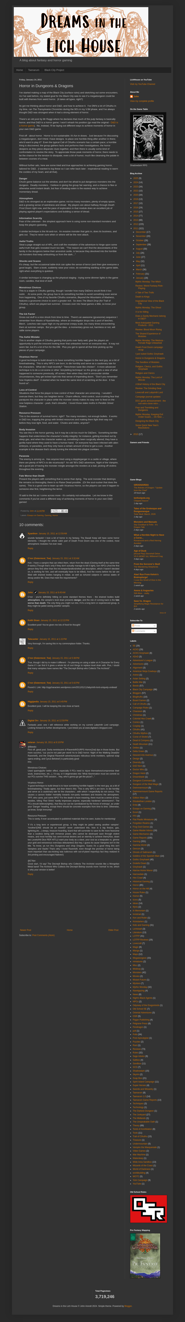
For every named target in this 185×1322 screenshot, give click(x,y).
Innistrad (137, 914)
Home (19, 70)
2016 (136, 207)
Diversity (137, 762)
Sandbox (137, 1063)
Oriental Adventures (142, 1012)
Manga (136, 950)
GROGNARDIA (141, 485)
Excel (135, 812)
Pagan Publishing (141, 1020)
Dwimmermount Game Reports (147, 791)
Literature (137, 932)
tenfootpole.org (142, 498)
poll (134, 1031)
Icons (135, 899)
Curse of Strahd (140, 737)
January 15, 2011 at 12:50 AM (53, 533)
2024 (136, 182)
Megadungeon (140, 958)
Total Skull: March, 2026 (145, 514)
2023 (136, 186)
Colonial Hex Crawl (142, 718)
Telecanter (33, 639)
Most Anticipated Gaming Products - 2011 (147, 324)
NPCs (135, 1001)
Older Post (113, 930)
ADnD (135, 656)
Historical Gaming (141, 881)
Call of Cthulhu (140, 704)
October (140, 240)
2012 (136, 224)
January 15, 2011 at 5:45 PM (53, 701)
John (30, 592)
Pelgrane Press (140, 1023)
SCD (135, 1067)
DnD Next (137, 766)
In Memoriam (139, 910)
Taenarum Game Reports (145, 1100)
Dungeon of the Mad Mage (145, 784)
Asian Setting (139, 678)
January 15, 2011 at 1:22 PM (53, 639)
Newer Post (25, 930)
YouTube (137, 1183)
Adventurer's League (142, 660)
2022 (136, 191)
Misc (135, 965)
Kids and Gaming (141, 925)
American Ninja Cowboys (145, 671)
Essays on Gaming (35, 515)
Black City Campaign (143, 689)
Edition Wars (139, 797)
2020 (136, 195)
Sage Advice (139, 1056)
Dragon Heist (139, 773)
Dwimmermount (140, 787)
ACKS (136, 649)
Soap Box (137, 1078)
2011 (136, 228)
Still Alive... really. (142, 593)
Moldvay (137, 969)
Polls (135, 1034)
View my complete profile (142, 101)
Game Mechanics (141, 834)
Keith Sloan (34, 620)
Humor (136, 896)
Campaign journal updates (147, 396)
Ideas (135, 903)
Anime (136, 675)
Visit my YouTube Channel (142, 84)
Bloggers (137, 693)
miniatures (138, 961)
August (139, 249)
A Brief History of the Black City (150, 384)
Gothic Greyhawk (141, 859)
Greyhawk (137, 867)
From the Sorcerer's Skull (147, 564)
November (141, 236)
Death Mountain (140, 744)
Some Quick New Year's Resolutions (146, 426)
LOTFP (136, 936)
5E (134, 645)
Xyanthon (33, 533)
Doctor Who (138, 769)
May (138, 261)
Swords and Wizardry (143, 1089)
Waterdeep (138, 1158)
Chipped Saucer (141, 501)
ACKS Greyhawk (141, 653)
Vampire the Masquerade (145, 1147)
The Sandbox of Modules (147, 362)
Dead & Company (141, 740)
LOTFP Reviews (140, 939)
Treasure (137, 1140)
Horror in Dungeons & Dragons (150, 358)
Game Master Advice (143, 830)
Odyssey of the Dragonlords (146, 1005)
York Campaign (140, 1180)
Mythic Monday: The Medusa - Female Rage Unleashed (149, 341)
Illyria (135, 907)
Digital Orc (33, 720)
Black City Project (54, 70)
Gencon (136, 848)
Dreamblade (138, 777)
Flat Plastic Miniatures (143, 819)
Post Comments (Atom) (43, 935)
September (141, 244)
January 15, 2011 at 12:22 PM (55, 620)
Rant (135, 1045)
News (135, 994)
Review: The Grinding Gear (148, 388)
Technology (138, 1107)
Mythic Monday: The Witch (148, 281)
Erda (135, 805)
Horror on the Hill (141, 888)
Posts (136, 625)
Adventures (138, 664)
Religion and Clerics (145, 373)
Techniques (138, 1103)
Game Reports (140, 837)
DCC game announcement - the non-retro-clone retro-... (150, 402)
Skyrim (136, 1074)
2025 (136, 178)
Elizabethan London (142, 801)
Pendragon (138, 1027)
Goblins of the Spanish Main (146, 856)
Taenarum (33, 70)
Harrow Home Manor (143, 870)
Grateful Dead (139, 863)
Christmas (137, 715)
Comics (136, 722)
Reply (30, 548)
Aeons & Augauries (144, 590)
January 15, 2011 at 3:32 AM (65, 558)
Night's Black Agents (142, 998)
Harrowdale (138, 874)
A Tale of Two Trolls (144, 292)
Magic (135, 947)
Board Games (139, 700)
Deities (136, 747)
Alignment (137, 667)
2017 (136, 203)
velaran (31, 742)
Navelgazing (139, 990)
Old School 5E (140, 1009)
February (140, 274)
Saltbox (136, 1060)
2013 (136, 220)
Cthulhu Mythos (140, 733)
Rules (135, 1052)
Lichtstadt (137, 929)
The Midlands (139, 1118)
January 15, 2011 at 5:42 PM (65, 683)
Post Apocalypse (141, 1038)
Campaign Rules (141, 707)
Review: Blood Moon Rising (148, 329)
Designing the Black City (147, 421)
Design (136, 758)
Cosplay (136, 726)
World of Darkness (141, 1169)
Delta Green (138, 751)
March (139, 269)
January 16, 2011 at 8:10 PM (50, 742)
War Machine (139, 1154)
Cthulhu (136, 729)
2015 (136, 211)
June (138, 257)
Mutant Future (139, 980)
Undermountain (140, 1143)
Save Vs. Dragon (142, 601)
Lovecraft (137, 943)
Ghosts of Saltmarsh (142, 852)
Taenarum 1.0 (139, 1096)
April (138, 265)
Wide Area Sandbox (142, 1162)
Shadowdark (139, 1071)
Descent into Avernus (143, 755)
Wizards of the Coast (143, 1165)
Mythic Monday (140, 987)
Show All (163, 613)
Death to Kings (142, 296)
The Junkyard (139, 1114)
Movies (136, 976)
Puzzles (136, 1041)
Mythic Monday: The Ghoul (148, 307)
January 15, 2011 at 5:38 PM (65, 658)
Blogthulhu (138, 697)
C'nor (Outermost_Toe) (39, 558)
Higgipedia (33, 701)
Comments (138, 631)
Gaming (48, 515)
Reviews (137, 1049)
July (138, 253)
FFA (135, 816)
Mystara (136, 983)
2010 (136, 434)
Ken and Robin (140, 918)
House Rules (139, 892)
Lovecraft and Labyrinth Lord (149, 392)
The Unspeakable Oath (144, 1122)
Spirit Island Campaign (143, 1081)
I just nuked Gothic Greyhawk (149, 354)
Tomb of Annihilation (142, 1129)
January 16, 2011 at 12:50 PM (54, 720)
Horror (55, 515)
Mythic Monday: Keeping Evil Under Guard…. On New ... (149, 415)
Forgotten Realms (141, 823)
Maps (135, 954)
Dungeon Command (142, 780)
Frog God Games (141, 827)
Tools (135, 1133)
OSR (135, 1016)
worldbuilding (139, 1173)
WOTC (136, 1176)
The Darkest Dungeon (143, 1111)
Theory (136, 1125)
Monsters (137, 972)
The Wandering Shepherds (146, 567)
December (141, 232)
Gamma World (140, 845)
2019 (136, 199)
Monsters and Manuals (145, 522)
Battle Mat (137, 682)
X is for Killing (142, 312)
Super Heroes (139, 1085)
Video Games (139, 1151)
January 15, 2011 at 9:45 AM (51, 592)
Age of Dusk (140, 551)
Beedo (136, 685)
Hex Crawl (138, 878)
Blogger (128, 1306)
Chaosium (137, 711)
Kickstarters (138, 921)
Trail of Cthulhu (140, 1136)
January (140, 278)
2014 (136, 216)
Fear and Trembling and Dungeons (146, 408)
